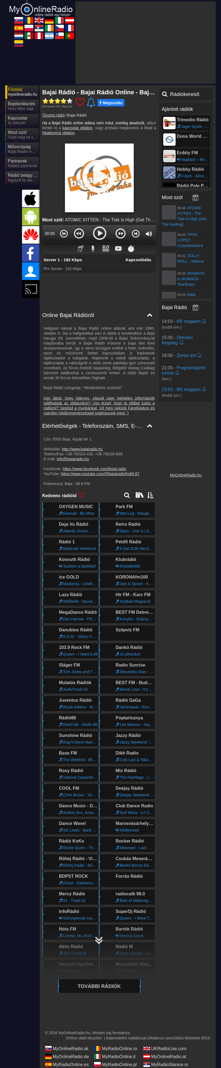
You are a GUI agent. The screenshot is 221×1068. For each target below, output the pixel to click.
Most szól (172, 197)
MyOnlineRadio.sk (67, 1048)
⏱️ (131, 248)
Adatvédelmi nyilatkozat (126, 1038)
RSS (206, 1038)
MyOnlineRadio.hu (185, 475)
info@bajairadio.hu (73, 459)
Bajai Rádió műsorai (184, 307)
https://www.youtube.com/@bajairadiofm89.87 (100, 474)
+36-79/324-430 (79, 454)
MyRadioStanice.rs (165, 1064)
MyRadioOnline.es (67, 1064)
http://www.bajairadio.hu (82, 449)
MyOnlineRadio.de (67, 1056)
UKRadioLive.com (164, 1048)
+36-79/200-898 (108, 454)
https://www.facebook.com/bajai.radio (94, 469)
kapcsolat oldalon (77, 128)
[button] (64, 233)
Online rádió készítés (84, 1038)
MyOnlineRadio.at (164, 1056)
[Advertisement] (145, 42)
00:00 (49, 233)
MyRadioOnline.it (114, 1056)
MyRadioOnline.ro (115, 1048)
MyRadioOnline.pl (115, 1064)
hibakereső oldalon (58, 133)
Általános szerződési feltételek (174, 1038)
